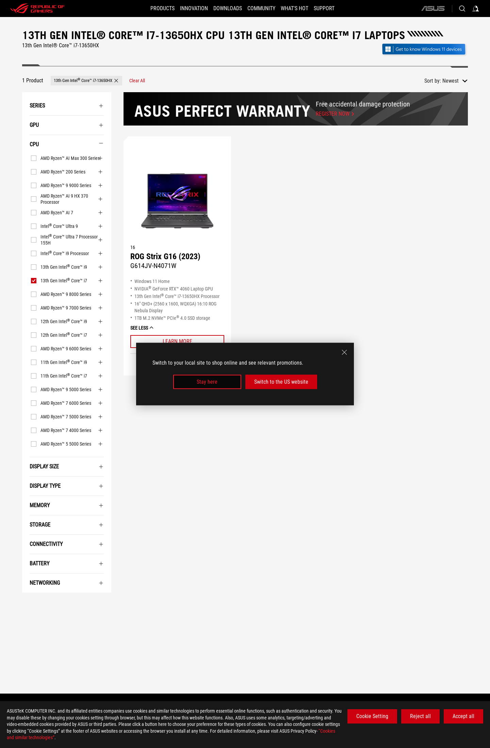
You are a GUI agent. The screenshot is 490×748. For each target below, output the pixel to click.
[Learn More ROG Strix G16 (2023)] (177, 341)
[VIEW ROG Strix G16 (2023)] (177, 202)
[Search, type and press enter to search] (462, 8)
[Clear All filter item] (137, 80)
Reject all (420, 716)
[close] (344, 352)
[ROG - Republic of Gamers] (37, 8)
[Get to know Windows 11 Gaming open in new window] (424, 50)
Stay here (207, 382)
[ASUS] (432, 8)
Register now (332, 114)
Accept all (463, 716)
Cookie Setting (372, 716)
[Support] (334, 8)
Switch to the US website (281, 382)
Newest (450, 81)
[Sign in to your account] (476, 8)
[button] (86, 80)
